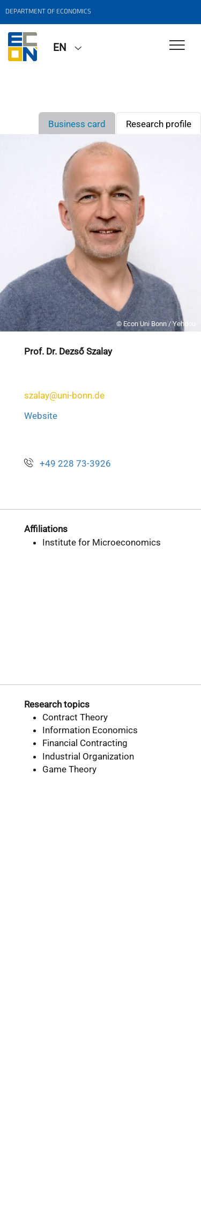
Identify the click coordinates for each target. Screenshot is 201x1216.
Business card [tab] (77, 124)
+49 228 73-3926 (75, 463)
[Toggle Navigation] (177, 46)
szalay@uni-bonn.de (64, 395)
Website (40, 415)
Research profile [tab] (158, 124)
